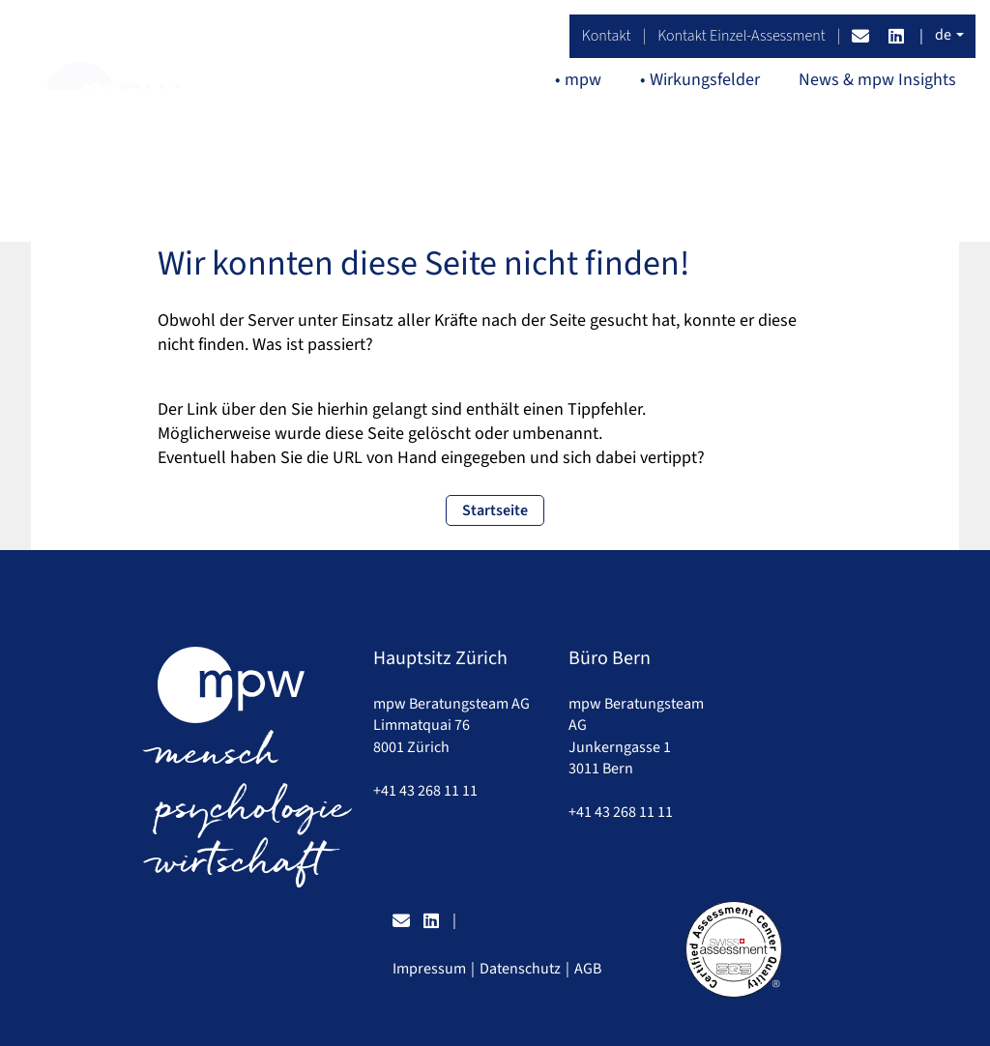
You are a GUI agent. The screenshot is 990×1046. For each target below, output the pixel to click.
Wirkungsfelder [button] (705, 80)
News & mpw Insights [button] (877, 80)
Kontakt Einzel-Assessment (741, 35)
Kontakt (606, 35)
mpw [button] (583, 80)
